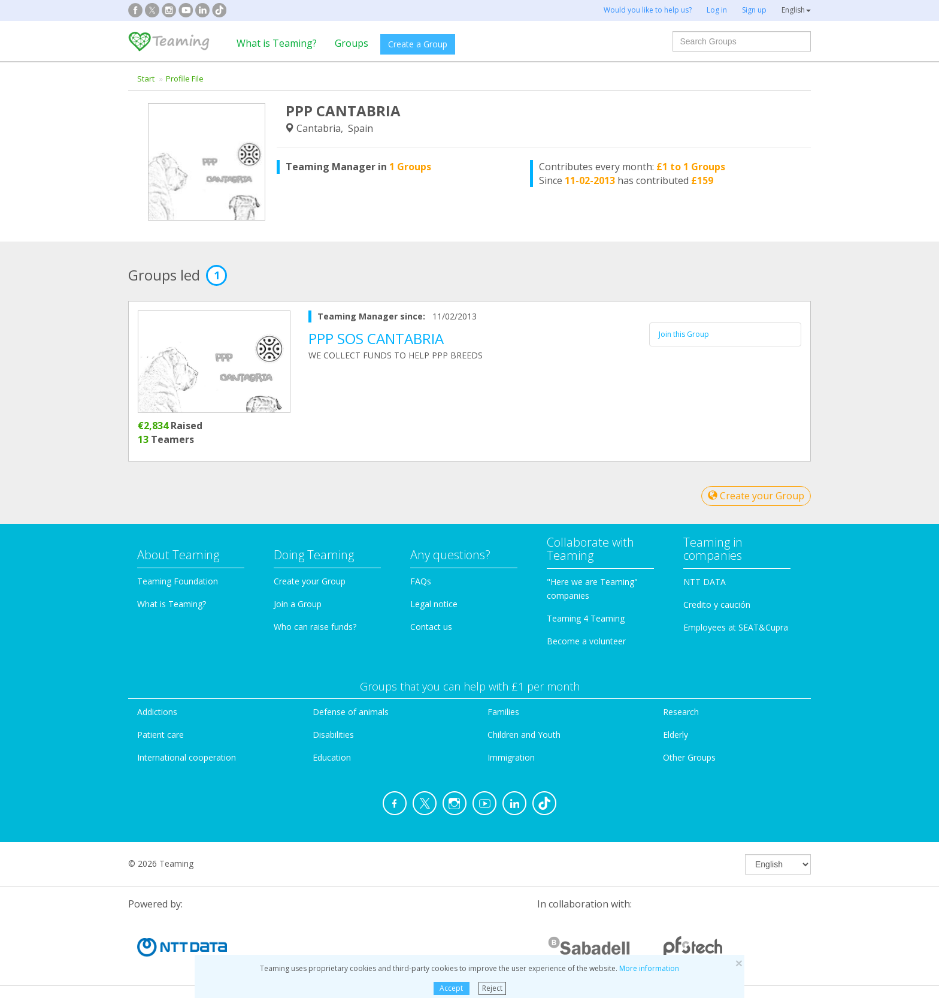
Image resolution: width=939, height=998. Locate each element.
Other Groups (689, 757)
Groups (351, 43)
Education (332, 757)
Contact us (431, 626)
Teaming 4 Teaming (586, 618)
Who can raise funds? (315, 626)
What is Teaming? (277, 43)
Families (503, 711)
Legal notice (434, 604)
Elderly (675, 734)
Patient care (160, 734)
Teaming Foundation (177, 581)
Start (146, 78)
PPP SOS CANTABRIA (376, 338)
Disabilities (333, 734)
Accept (451, 988)
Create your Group (756, 495)
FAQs (420, 581)
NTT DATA (704, 581)
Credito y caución (716, 604)
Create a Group (417, 44)
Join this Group (684, 334)
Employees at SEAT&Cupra (735, 627)
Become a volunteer (586, 641)
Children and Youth (524, 734)
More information (649, 968)
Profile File (185, 78)
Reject (492, 988)
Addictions (157, 711)
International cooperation (186, 757)
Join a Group (298, 604)
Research (681, 711)
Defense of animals (351, 711)
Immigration (511, 757)
